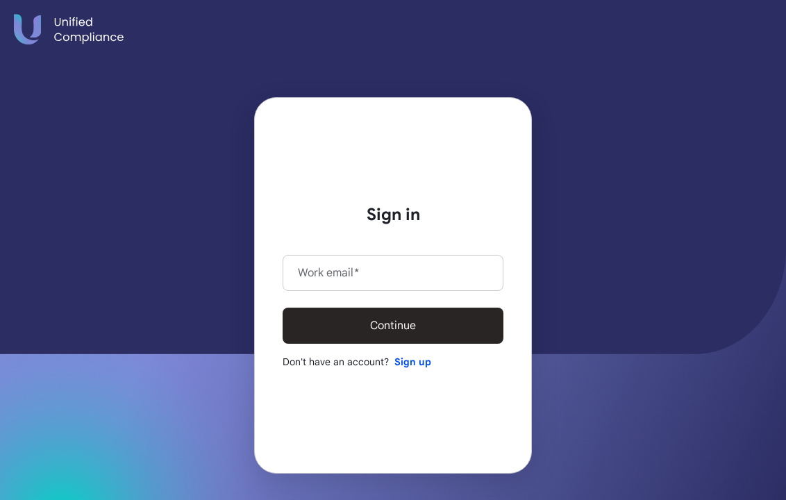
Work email (328, 273)
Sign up (412, 362)
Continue (393, 326)
